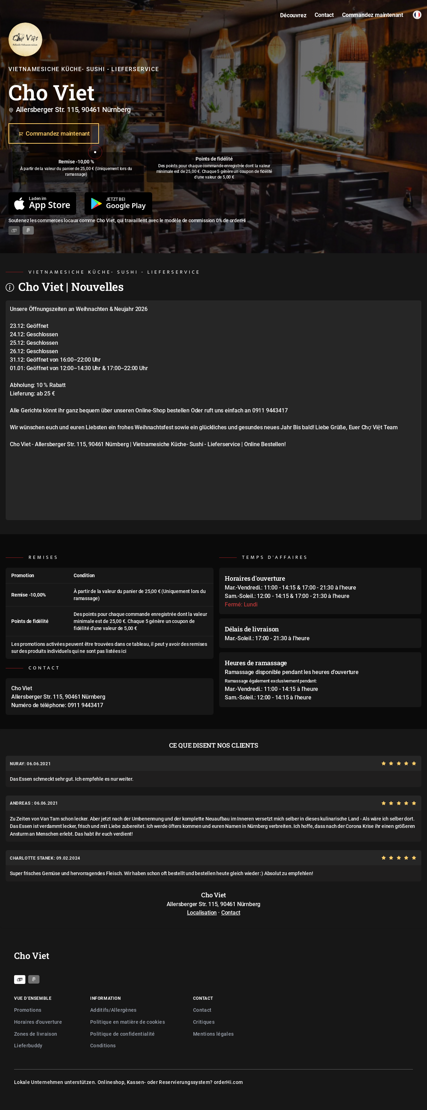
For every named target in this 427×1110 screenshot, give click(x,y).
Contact (230, 912)
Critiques (204, 1021)
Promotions (28, 1009)
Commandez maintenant (54, 134)
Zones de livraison (35, 1033)
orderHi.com (228, 1082)
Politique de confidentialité (122, 1033)
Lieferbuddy (28, 1045)
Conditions (103, 1045)
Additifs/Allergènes (113, 1009)
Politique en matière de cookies (127, 1021)
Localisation (202, 912)
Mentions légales (213, 1033)
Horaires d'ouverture (38, 1021)
